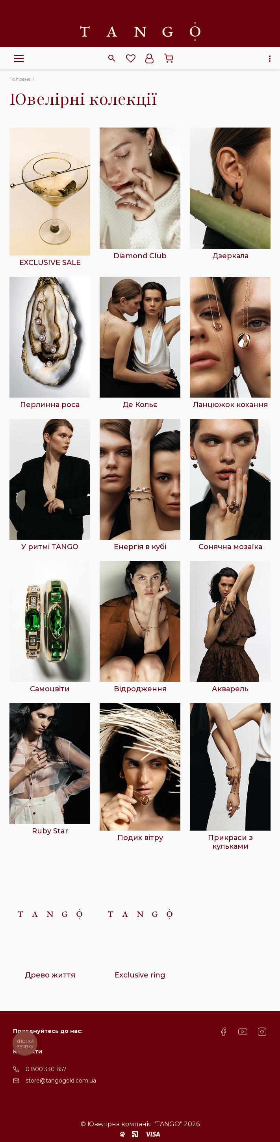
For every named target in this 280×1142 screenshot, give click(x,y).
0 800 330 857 (46, 1069)
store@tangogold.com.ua (61, 1080)
